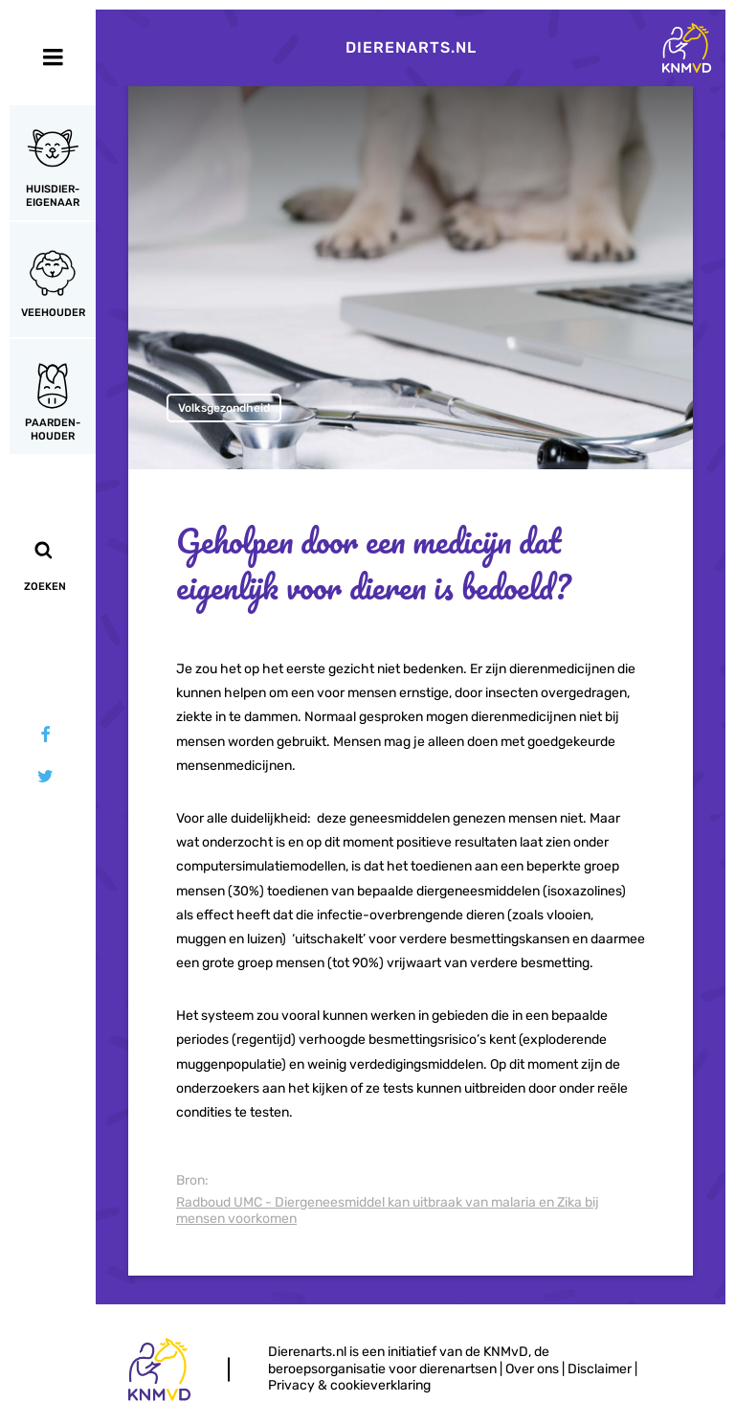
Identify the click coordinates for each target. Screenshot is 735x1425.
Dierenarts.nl (411, 47)
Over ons (532, 1369)
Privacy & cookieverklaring (349, 1385)
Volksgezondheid (224, 408)
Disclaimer (600, 1369)
